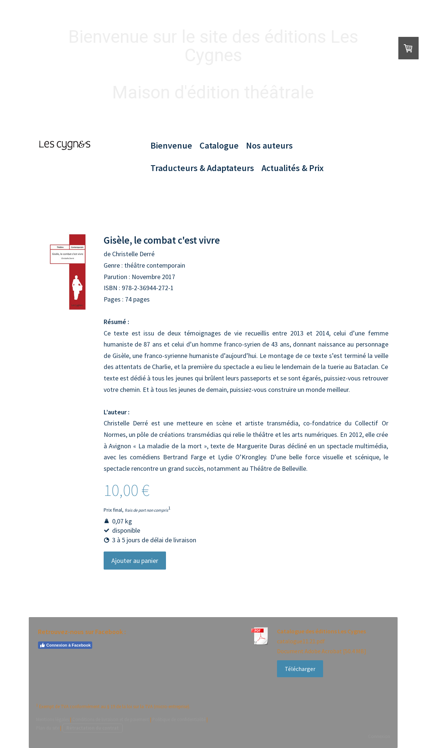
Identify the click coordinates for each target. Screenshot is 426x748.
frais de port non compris (146, 509)
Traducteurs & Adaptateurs (202, 168)
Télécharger (300, 668)
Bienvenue (171, 145)
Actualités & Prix (293, 168)
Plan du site (47, 728)
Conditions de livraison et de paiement (110, 719)
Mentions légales (52, 719)
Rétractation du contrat (92, 728)
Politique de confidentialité (178, 719)
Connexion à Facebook (65, 645)
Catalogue (219, 145)
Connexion (379, 736)
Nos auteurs (269, 145)
